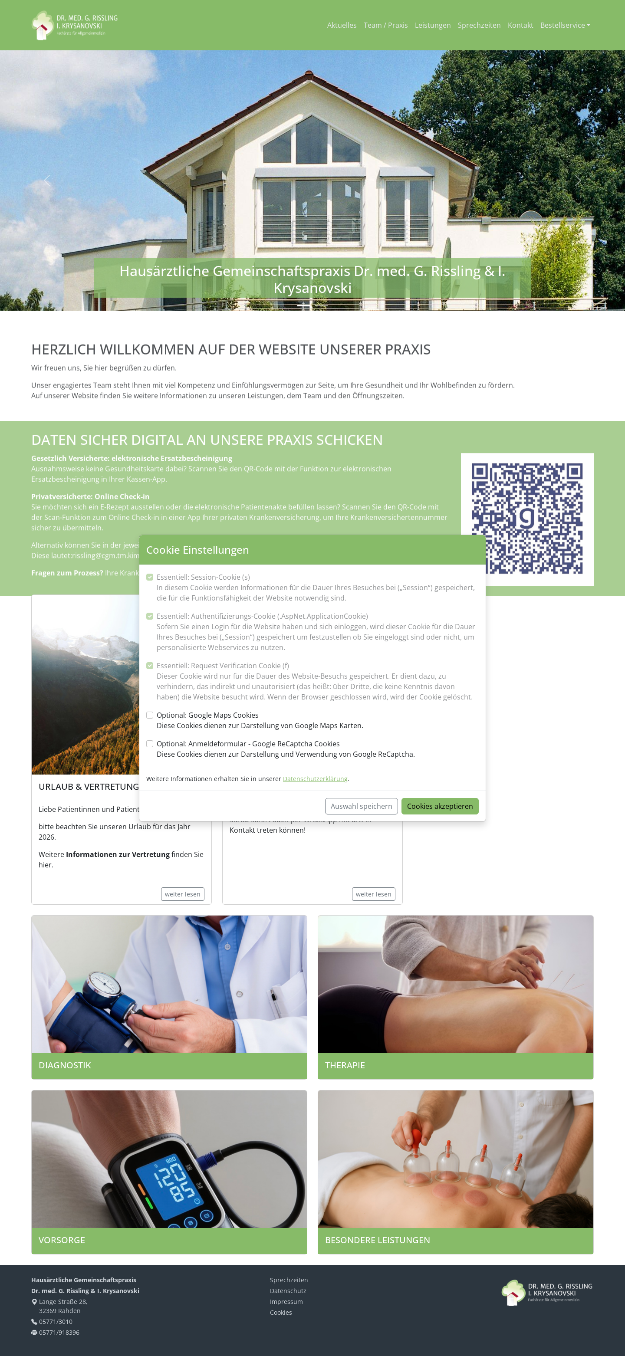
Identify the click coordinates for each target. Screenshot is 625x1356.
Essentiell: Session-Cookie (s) (318, 587)
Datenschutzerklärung (315, 779)
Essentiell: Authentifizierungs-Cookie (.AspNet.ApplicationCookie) (318, 632)
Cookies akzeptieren (440, 806)
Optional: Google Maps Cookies (260, 720)
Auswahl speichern (361, 806)
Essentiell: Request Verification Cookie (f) (318, 681)
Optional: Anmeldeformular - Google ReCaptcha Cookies (286, 749)
